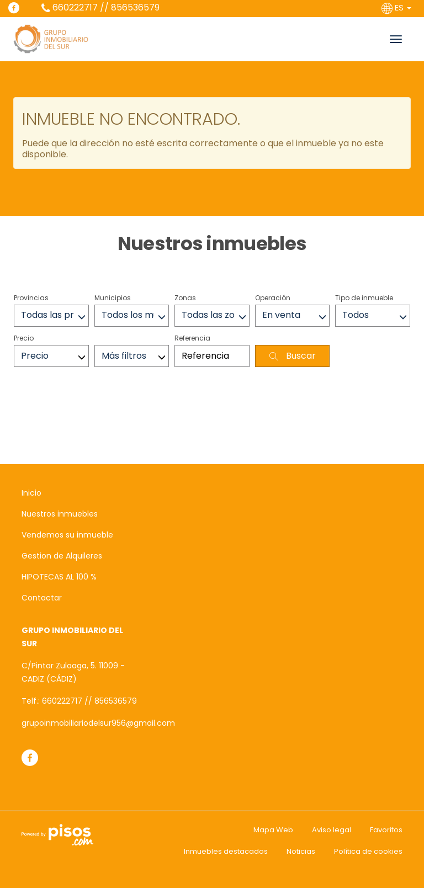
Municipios (112, 297)
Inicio (31, 492)
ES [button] (397, 7)
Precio (24, 338)
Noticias (301, 851)
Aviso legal (331, 830)
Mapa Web (273, 830)
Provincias (31, 297)
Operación (272, 297)
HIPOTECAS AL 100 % (59, 576)
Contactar (42, 597)
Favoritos (386, 830)
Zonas (185, 297)
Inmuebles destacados (226, 851)
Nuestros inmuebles (60, 513)
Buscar (292, 355)
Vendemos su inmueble (67, 534)
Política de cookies (368, 851)
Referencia (192, 338)
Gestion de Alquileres (62, 555)
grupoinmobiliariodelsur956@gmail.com (98, 723)
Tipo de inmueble (364, 297)
